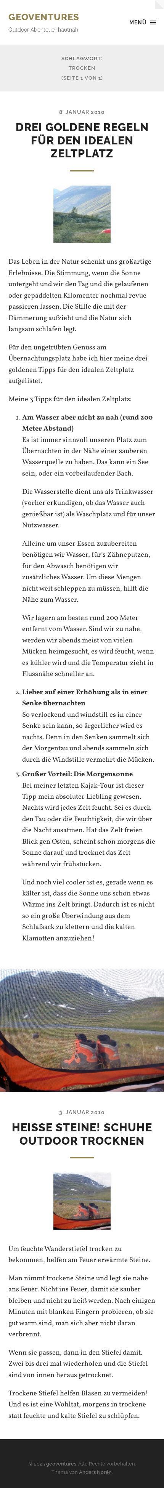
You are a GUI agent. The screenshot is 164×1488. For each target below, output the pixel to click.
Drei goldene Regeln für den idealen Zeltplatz (82, 140)
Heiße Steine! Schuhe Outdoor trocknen (82, 1134)
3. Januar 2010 (82, 1112)
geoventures (43, 16)
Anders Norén (95, 1472)
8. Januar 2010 (82, 112)
